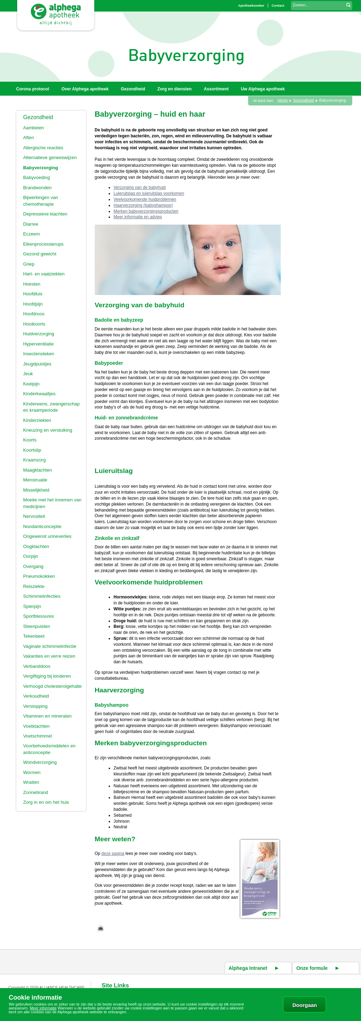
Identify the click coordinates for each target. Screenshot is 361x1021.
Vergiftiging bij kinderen (47, 676)
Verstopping (35, 706)
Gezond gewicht (39, 253)
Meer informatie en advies (138, 216)
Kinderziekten (37, 420)
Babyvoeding (36, 177)
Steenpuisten (36, 626)
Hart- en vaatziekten (43, 273)
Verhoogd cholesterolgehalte (52, 686)
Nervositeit (34, 516)
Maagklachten (37, 470)
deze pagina (112, 853)
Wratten (31, 782)
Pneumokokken (39, 576)
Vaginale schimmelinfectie (49, 646)
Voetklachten (36, 726)
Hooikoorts (34, 324)
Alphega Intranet (248, 968)
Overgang (33, 566)
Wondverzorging (40, 762)
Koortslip (32, 450)
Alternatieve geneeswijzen (50, 157)
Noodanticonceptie (42, 526)
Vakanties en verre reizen (49, 656)
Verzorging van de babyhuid (140, 187)
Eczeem (31, 234)
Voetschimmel (37, 736)
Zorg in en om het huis (46, 802)
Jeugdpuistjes (37, 363)
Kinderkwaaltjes (39, 393)
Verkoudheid (36, 696)
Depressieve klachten (45, 214)
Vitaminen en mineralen (47, 716)
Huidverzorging (38, 333)
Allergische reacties (43, 147)
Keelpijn (31, 383)
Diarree (30, 224)
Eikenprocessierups (43, 244)
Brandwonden (37, 187)
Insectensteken (38, 353)
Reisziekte (34, 586)
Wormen (32, 772)
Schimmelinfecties (41, 596)
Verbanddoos (36, 666)
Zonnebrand (35, 792)
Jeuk (28, 373)
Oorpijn (30, 556)
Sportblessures (38, 616)
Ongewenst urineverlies (47, 536)
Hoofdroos (34, 313)
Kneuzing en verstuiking (47, 430)
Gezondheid (38, 117)
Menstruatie (35, 479)
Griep (28, 264)
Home (283, 100)
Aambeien (33, 127)
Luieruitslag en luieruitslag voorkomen (149, 193)
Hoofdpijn (33, 304)
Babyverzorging (40, 167)
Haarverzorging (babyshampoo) (143, 205)
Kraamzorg (34, 459)
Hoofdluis (32, 293)
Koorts (29, 440)
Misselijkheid (36, 490)
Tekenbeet (34, 636)
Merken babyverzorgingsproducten (146, 211)
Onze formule (311, 968)
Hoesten (31, 284)
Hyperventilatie (38, 344)
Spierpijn (32, 606)
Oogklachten (36, 546)
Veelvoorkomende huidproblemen (145, 199)
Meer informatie (43, 1008)
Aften (28, 137)
